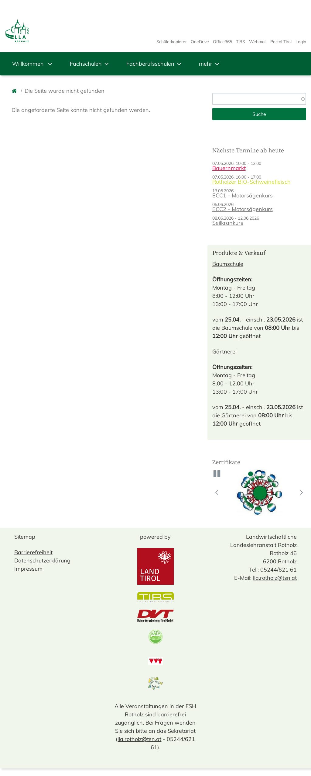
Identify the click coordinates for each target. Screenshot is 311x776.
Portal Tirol (281, 41)
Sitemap (24, 536)
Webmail (257, 41)
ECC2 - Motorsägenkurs (242, 209)
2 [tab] (259, 474)
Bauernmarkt (229, 168)
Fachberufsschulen (154, 64)
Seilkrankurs (227, 222)
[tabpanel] (259, 492)
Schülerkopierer (171, 41)
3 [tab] (267, 474)
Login (301, 41)
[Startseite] (15, 90)
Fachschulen (90, 64)
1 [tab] (250, 474)
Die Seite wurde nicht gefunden (64, 90)
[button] (217, 473)
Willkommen (32, 64)
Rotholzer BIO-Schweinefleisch (251, 181)
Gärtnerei (224, 351)
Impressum (28, 568)
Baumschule (227, 263)
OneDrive (200, 41)
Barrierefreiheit (33, 552)
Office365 (222, 41)
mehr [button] (209, 64)
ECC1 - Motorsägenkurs (242, 195)
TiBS (240, 41)
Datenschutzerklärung (42, 560)
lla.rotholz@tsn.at (139, 739)
